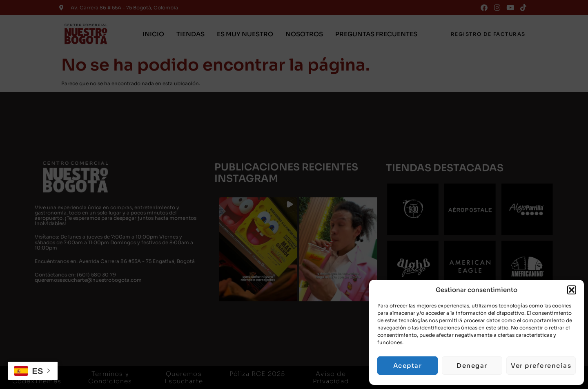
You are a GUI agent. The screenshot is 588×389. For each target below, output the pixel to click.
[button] (572, 290)
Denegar (472, 365)
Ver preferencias (541, 365)
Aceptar (407, 365)
